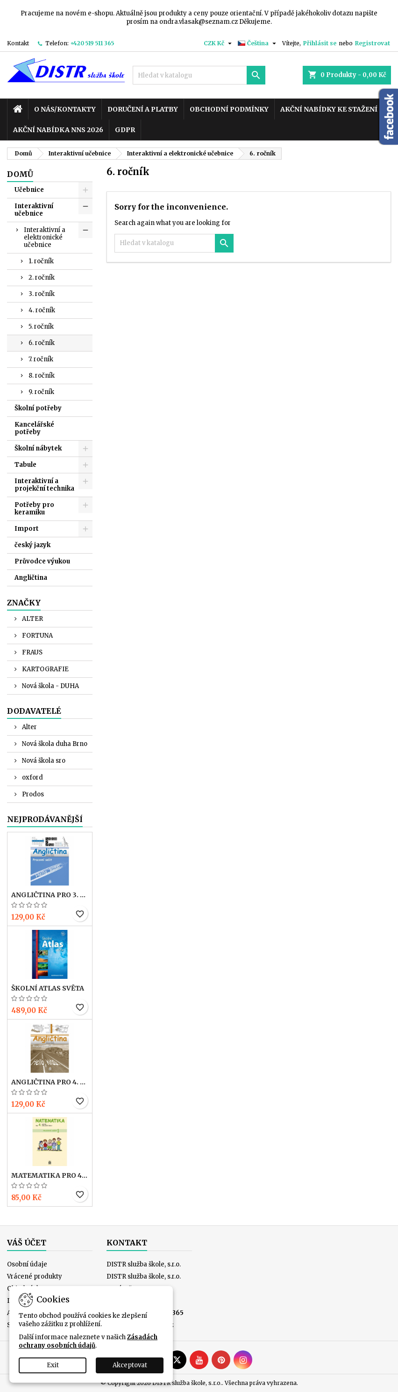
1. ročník (41, 261)
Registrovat (372, 43)
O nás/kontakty (65, 109)
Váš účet (26, 1242)
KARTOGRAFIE (45, 669)
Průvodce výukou (42, 561)
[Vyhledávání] (199, 75)
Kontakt (18, 43)
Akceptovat (130, 1365)
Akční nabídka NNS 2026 (58, 130)
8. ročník (41, 376)
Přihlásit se (319, 43)
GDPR (125, 130)
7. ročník (40, 359)
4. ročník (41, 310)
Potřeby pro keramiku (34, 508)
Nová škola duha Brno (54, 744)
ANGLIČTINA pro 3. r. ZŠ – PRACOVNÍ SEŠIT (49, 895)
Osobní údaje (27, 1264)
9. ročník (41, 392)
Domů (20, 174)
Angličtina (30, 578)
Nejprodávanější (45, 819)
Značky (24, 602)
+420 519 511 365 (92, 43)
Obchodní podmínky (229, 109)
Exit (53, 1365)
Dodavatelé (34, 711)
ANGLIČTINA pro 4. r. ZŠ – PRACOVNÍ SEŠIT (49, 1082)
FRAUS (32, 652)
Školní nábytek (38, 448)
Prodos (32, 794)
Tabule (25, 465)
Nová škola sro (43, 761)
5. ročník (41, 326)
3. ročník (41, 294)
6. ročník (41, 343)
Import (26, 529)
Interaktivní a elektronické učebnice (44, 237)
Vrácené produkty (34, 1276)
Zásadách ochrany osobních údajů (88, 1341)
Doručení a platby (142, 109)
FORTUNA (37, 636)
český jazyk (32, 545)
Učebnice (29, 190)
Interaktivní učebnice (33, 210)
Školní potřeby (38, 408)
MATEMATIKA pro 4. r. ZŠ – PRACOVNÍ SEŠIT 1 (49, 1175)
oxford (32, 777)
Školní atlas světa (47, 988)
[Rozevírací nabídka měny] (219, 43)
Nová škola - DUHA (50, 686)
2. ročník (41, 277)
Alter (29, 727)
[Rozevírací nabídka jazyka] (258, 43)
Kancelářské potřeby (34, 428)
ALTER (32, 619)
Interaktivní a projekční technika (44, 484)
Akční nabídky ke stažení (328, 109)
